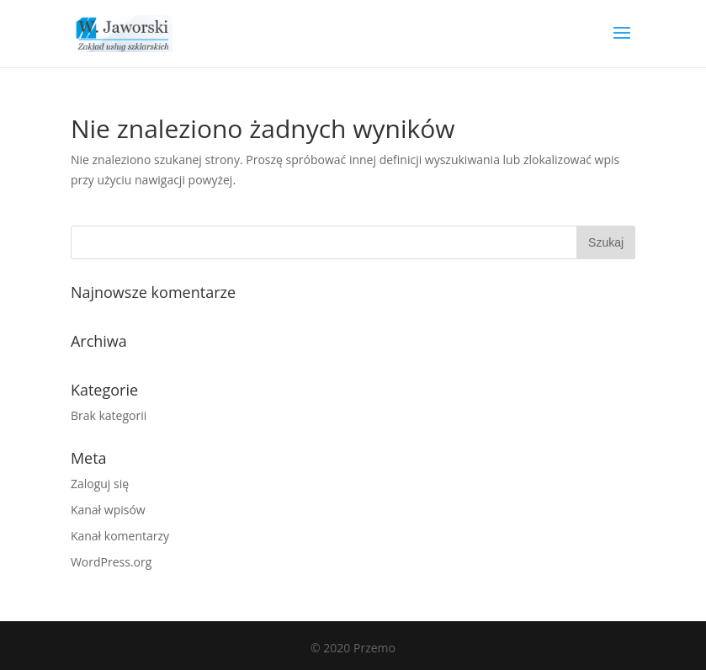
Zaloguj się (100, 484)
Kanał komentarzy (120, 536)
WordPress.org (111, 562)
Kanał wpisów (108, 510)
